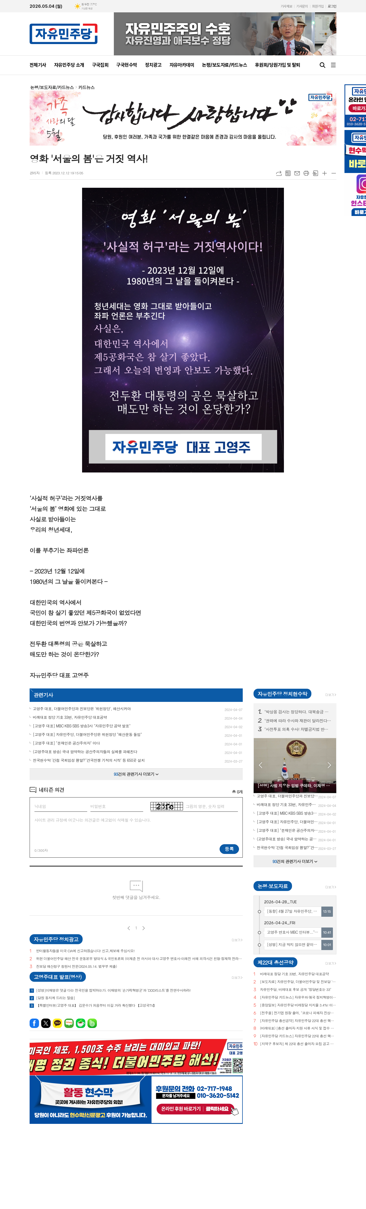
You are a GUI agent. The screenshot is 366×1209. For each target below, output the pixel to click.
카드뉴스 (86, 87)
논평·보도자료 (273, 886)
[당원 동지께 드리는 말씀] (55, 997)
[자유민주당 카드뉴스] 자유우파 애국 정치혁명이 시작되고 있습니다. (298, 997)
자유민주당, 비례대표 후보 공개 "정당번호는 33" (295, 989)
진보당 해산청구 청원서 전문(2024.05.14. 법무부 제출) (76, 966)
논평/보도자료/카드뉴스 (52, 87)
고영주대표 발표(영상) (58, 976)
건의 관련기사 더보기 (136, 774)
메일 (297, 173)
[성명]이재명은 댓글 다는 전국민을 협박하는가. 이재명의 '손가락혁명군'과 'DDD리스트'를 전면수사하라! (113, 990)
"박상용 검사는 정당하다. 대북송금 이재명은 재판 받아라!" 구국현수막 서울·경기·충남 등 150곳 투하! (298, 711)
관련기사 (43, 694)
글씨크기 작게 (333, 173)
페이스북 (34, 1023)
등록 (229, 849)
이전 (129, 928)
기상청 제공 (87, 8)
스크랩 (315, 173)
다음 (143, 928)
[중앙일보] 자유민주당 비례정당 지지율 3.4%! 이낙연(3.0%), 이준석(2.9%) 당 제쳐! (298, 1005)
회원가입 (317, 6)
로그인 (332, 6)
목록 (288, 173)
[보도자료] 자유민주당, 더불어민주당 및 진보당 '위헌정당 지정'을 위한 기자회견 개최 (298, 982)
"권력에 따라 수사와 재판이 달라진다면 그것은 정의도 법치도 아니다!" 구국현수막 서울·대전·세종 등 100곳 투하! (298, 720)
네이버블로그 (69, 1023)
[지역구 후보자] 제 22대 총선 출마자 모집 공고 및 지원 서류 (298, 1044)
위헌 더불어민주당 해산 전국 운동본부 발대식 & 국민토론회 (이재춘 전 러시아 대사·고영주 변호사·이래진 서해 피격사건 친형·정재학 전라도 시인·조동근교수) (139, 959)
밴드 (92, 1023)
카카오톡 (57, 1023)
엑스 (46, 1023)
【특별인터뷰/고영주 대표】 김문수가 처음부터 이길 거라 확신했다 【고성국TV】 (96, 1005)
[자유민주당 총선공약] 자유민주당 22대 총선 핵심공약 (298, 1021)
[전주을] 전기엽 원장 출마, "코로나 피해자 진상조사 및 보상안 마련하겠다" (298, 1013)
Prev (260, 765)
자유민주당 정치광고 (56, 939)
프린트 (306, 173)
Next (329, 765)
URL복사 (278, 173)
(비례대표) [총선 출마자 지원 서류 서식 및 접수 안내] (298, 1028)
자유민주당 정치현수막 (282, 693)
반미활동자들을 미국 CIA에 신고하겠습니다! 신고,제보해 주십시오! (85, 951)
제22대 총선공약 (275, 962)
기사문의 (302, 6)
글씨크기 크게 (324, 173)
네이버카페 (80, 1023)
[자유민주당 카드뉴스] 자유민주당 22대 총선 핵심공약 (298, 1036)
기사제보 (286, 6)
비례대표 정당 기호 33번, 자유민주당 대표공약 (294, 974)
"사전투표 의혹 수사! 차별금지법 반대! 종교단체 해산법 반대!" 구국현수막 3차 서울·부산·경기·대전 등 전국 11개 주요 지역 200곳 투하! (298, 729)
